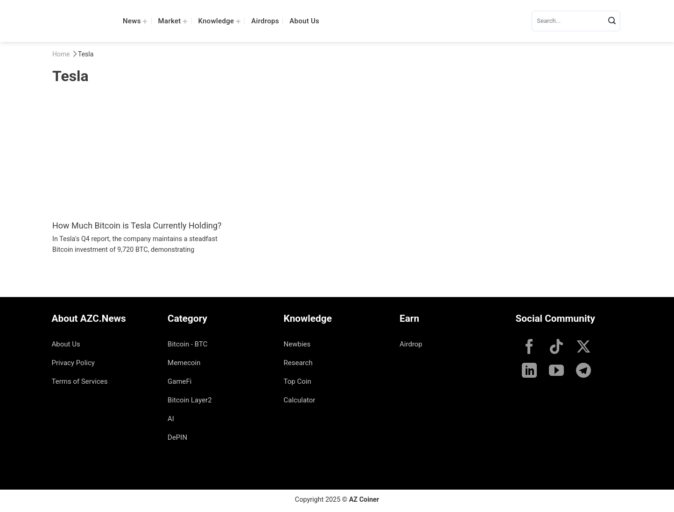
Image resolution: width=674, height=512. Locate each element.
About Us (304, 21)
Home (61, 54)
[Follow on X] (583, 348)
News (135, 20)
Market (173, 20)
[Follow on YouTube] (556, 372)
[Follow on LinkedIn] (529, 372)
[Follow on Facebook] (529, 348)
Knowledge (219, 20)
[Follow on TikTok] (556, 348)
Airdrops (265, 21)
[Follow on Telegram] (583, 372)
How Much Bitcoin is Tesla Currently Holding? (137, 225)
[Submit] (612, 21)
